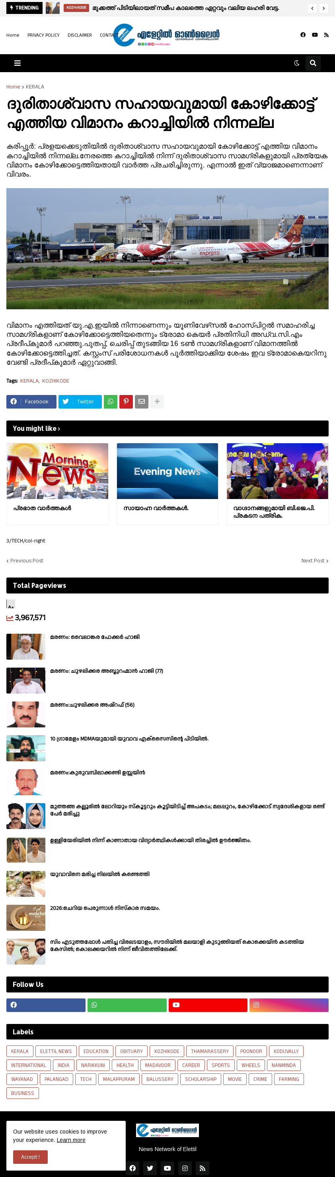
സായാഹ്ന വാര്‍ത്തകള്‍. (155, 508)
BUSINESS (22, 1093)
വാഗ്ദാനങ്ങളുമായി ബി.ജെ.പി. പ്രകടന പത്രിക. (273, 512)
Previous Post (26, 561)
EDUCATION (96, 1051)
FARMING (289, 1079)
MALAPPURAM (119, 1079)
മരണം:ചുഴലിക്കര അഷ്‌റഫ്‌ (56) (92, 705)
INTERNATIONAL (28, 1065)
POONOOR (251, 1051)
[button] (312, 8)
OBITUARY (131, 1051)
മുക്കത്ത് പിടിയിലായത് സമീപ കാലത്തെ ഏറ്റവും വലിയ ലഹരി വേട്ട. (185, 8)
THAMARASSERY (210, 1051)
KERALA (35, 87)
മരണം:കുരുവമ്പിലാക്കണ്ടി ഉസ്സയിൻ (97, 772)
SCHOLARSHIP (200, 1079)
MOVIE (235, 1079)
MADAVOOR (158, 1065)
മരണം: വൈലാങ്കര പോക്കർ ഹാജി (95, 637)
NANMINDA (284, 1065)
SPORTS (221, 1065)
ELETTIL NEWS (56, 1051)
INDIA (64, 1065)
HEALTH (125, 1065)
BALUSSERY (159, 1079)
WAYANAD (22, 1079)
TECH (86, 1079)
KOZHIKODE (55, 381)
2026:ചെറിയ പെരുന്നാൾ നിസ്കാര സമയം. (105, 908)
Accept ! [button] (30, 1157)
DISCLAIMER (80, 35)
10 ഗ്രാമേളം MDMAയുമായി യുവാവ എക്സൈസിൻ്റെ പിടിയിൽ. (129, 739)
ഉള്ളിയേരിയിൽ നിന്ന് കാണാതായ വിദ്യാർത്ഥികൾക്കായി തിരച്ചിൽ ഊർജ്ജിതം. (150, 840)
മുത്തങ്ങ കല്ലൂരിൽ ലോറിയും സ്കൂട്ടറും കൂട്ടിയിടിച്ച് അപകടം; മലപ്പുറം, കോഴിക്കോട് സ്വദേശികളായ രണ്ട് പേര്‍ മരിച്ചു (187, 810)
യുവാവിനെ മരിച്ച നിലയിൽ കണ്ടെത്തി (100, 874)
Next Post (313, 561)
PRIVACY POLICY (43, 35)
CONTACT (109, 35)
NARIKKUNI (93, 1065)
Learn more (71, 1140)
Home (12, 35)
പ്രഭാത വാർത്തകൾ (42, 508)
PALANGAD (56, 1079)
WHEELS (251, 1065)
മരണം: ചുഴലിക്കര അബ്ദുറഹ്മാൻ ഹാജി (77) (106, 671)
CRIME (260, 1079)
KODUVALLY (286, 1051)
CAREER (191, 1065)
